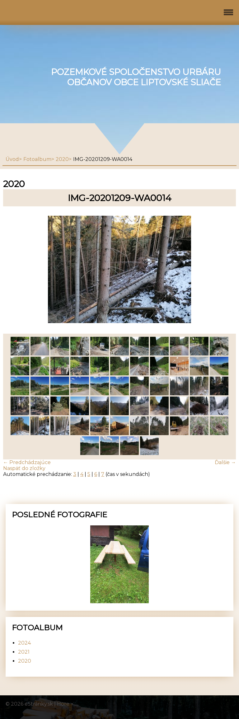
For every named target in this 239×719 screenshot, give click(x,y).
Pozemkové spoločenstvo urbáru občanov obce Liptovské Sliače (136, 77)
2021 (24, 652)
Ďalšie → (225, 462)
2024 (24, 643)
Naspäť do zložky (24, 468)
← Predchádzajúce (27, 462)
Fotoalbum (37, 159)
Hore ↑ (65, 704)
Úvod (12, 159)
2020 (62, 159)
